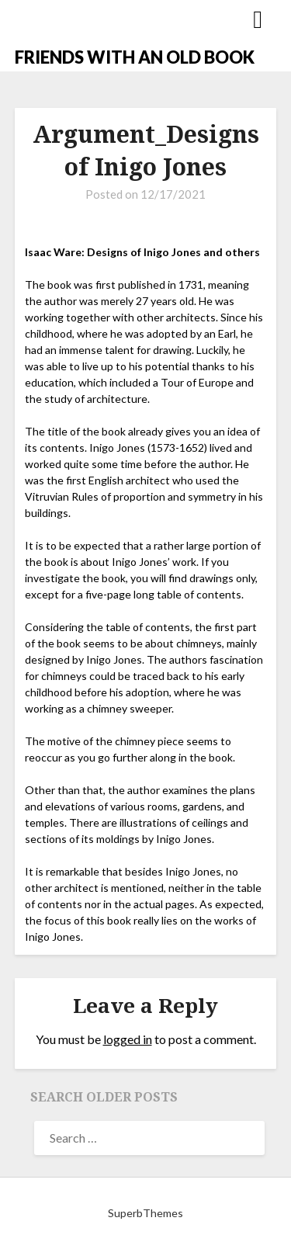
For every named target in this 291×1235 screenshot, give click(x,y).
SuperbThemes (145, 1212)
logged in (127, 1039)
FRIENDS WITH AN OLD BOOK (135, 57)
